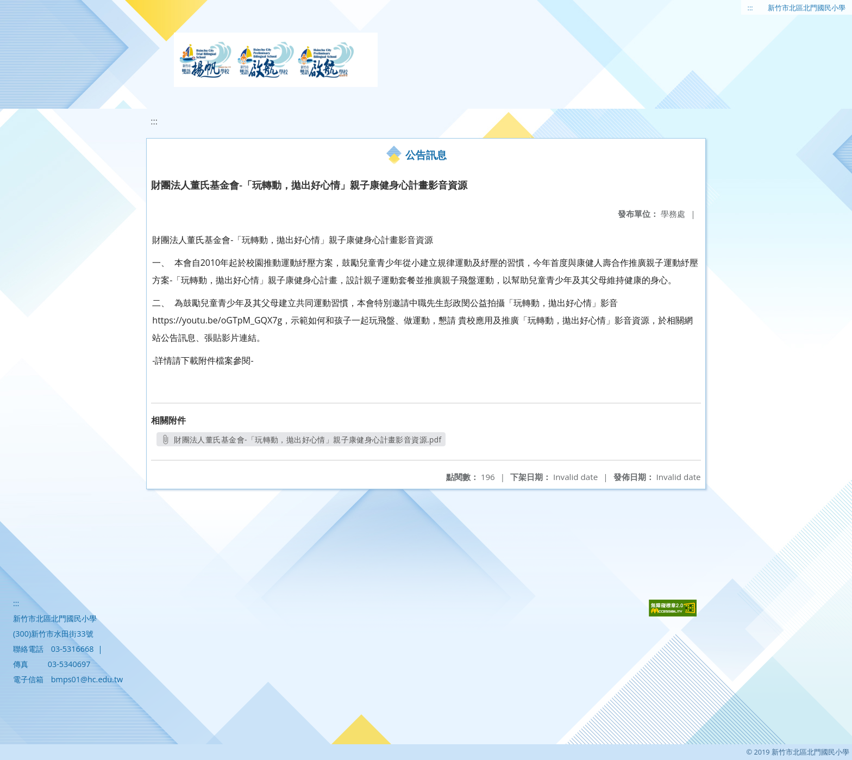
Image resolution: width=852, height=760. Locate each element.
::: (750, 8)
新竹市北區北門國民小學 (806, 8)
